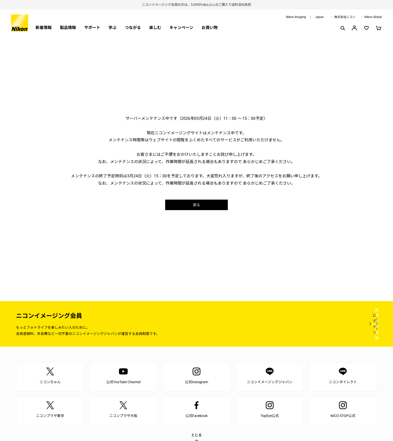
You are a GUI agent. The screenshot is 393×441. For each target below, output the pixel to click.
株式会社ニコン (344, 17)
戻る (196, 204)
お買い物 (210, 27)
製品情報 (68, 27)
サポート (92, 27)
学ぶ (113, 27)
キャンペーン (181, 27)
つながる (133, 27)
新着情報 (44, 27)
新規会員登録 (346, 324)
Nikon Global (373, 17)
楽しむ (155, 27)
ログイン (285, 324)
